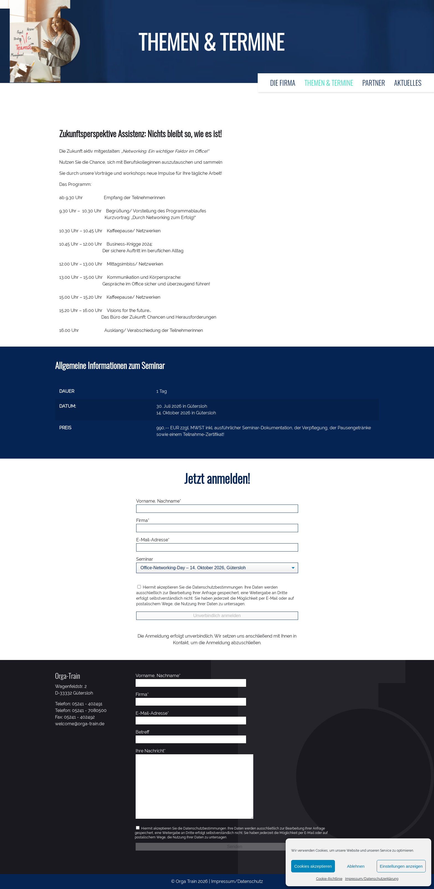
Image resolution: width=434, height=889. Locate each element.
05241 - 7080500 (89, 710)
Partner (373, 82)
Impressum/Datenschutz (237, 881)
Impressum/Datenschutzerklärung (371, 879)
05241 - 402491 (87, 703)
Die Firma (282, 82)
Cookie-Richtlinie (329, 879)
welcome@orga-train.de (79, 723)
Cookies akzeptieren (313, 866)
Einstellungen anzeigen (401, 866)
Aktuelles (408, 82)
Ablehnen (356, 866)
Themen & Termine (328, 82)
